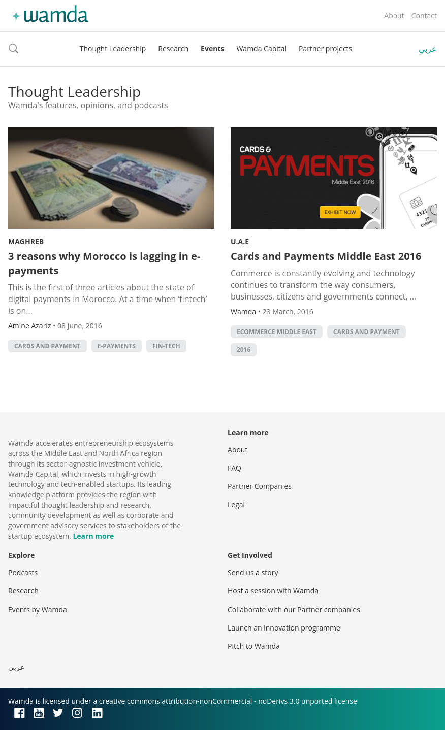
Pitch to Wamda (254, 646)
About (394, 15)
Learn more (93, 536)
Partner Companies (260, 486)
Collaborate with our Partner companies (294, 609)
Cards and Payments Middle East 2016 (326, 256)
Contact (424, 15)
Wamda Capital (261, 48)
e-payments (117, 346)
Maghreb (26, 241)
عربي (428, 49)
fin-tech (166, 346)
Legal (236, 504)
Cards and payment (47, 346)
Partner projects (325, 48)
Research (173, 48)
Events (212, 48)
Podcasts (23, 572)
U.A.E (240, 241)
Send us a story (253, 572)
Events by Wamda (37, 609)
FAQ (234, 468)
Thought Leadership (113, 48)
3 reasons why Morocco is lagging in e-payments (104, 263)
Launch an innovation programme (284, 628)
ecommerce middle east (276, 331)
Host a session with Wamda (273, 590)
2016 (243, 349)
